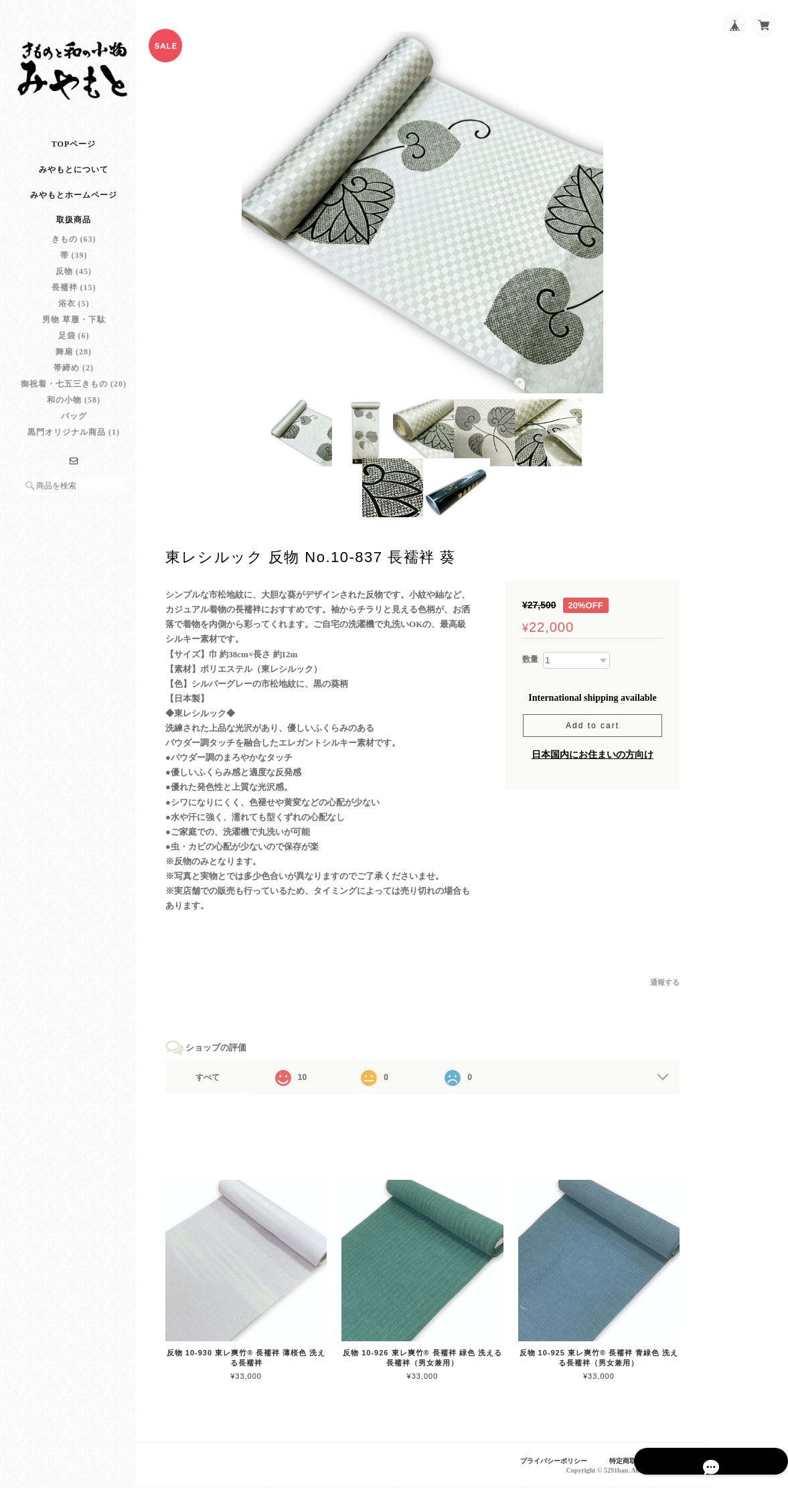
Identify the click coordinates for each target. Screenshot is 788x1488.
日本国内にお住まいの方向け (592, 759)
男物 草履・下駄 (74, 331)
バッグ (74, 428)
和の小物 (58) (73, 412)
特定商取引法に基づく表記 (645, 1461)
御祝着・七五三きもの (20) (74, 396)
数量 (530, 663)
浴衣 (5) (74, 315)
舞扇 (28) (74, 363)
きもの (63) (74, 251)
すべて (220, 1081)
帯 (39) (74, 267)
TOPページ (74, 156)
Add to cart (592, 729)
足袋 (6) (74, 347)
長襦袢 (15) (74, 299)
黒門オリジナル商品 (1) (73, 444)
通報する (665, 986)
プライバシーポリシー (543, 1461)
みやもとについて (73, 181)
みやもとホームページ (73, 207)
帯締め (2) (74, 380)
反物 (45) (74, 283)
